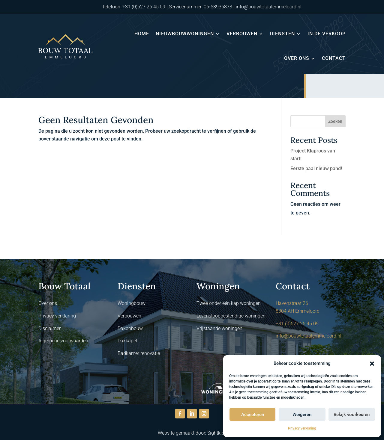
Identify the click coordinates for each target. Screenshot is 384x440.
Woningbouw (132, 303)
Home (141, 34)
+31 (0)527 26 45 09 (143, 7)
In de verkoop (327, 34)
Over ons (296, 58)
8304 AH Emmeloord (298, 311)
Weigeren (301, 414)
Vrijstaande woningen (219, 328)
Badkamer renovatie (139, 353)
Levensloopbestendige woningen (231, 316)
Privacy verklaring (302, 428)
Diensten (282, 34)
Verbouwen (241, 34)
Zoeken (335, 121)
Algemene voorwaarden (63, 341)
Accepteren (252, 414)
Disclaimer (49, 328)
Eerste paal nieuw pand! (316, 168)
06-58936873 (218, 7)
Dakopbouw (130, 328)
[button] (372, 364)
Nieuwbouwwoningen (185, 34)
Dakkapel (127, 341)
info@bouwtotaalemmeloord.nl (269, 7)
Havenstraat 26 (292, 303)
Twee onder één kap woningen (228, 303)
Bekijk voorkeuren (352, 414)
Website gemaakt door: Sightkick (192, 433)
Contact (334, 58)
